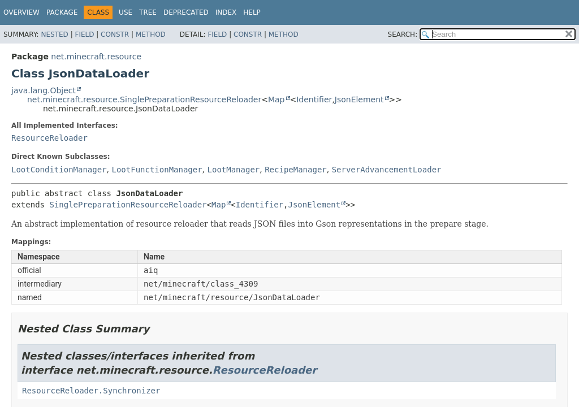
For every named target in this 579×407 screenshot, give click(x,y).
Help (252, 12)
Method (151, 34)
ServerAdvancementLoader (387, 169)
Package (61, 12)
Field (84, 34)
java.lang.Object (43, 90)
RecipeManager (296, 169)
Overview (21, 12)
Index (226, 12)
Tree (148, 12)
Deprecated (186, 12)
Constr (115, 34)
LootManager (234, 169)
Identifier (314, 99)
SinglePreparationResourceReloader (127, 204)
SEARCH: (403, 34)
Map (276, 99)
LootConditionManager (59, 169)
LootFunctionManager (156, 169)
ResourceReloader (49, 137)
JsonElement (359, 99)
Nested (54, 34)
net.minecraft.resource (96, 56)
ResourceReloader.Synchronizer (91, 390)
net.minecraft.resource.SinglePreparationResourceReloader (144, 99)
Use (125, 12)
